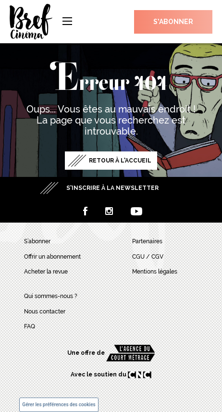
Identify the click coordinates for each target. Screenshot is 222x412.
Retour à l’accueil (120, 160)
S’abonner (173, 21)
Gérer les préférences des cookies (58, 404)
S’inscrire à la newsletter (112, 188)
